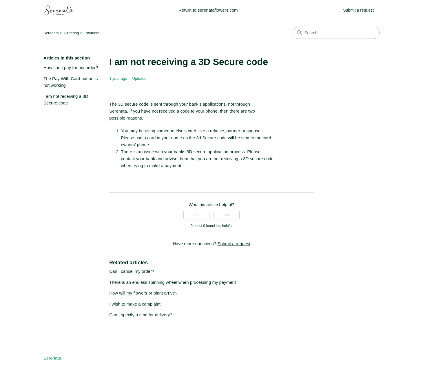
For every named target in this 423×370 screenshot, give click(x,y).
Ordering (71, 33)
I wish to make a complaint (135, 304)
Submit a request (358, 10)
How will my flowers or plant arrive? (143, 292)
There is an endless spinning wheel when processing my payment (172, 282)
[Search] (336, 33)
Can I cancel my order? (131, 271)
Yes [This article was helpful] (196, 215)
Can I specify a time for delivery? (140, 314)
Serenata (51, 33)
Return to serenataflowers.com (208, 10)
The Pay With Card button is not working (70, 82)
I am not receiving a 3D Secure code (65, 99)
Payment (92, 33)
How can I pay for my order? (70, 67)
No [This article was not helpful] (226, 215)
